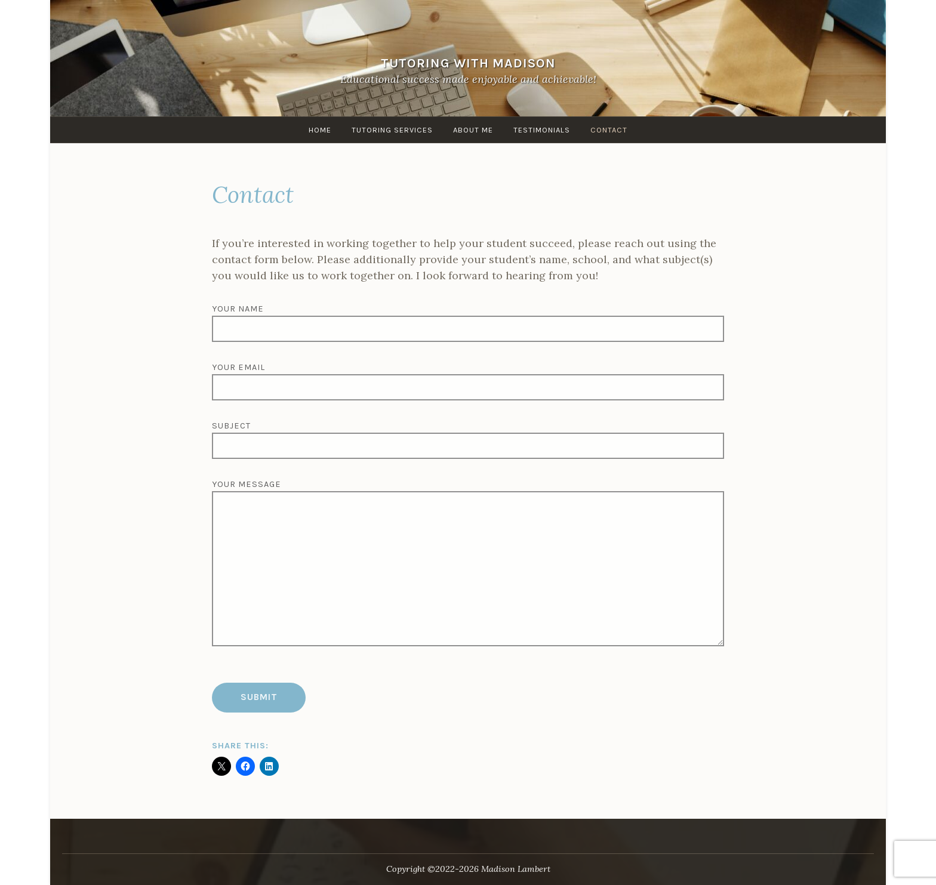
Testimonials (541, 129)
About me (473, 129)
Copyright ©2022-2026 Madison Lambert (468, 869)
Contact (608, 129)
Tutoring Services (392, 129)
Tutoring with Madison (468, 62)
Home (320, 129)
